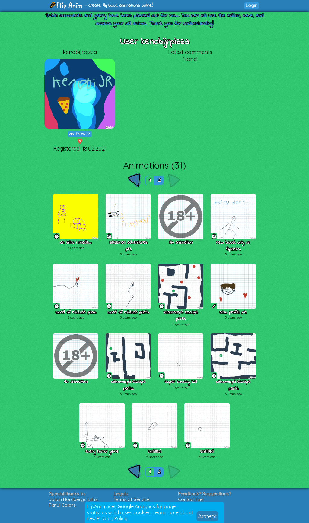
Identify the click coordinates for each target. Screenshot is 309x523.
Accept (207, 516)
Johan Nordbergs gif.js (73, 499)
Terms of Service (131, 499)
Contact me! (190, 499)
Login (251, 5)
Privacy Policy (112, 518)
